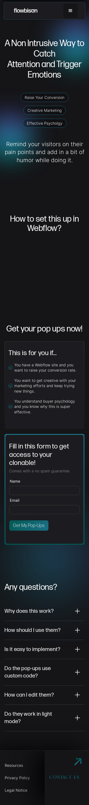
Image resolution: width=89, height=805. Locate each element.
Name (15, 481)
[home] (25, 10)
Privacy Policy (17, 777)
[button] (70, 11)
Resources (14, 765)
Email (14, 500)
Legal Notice (16, 790)
